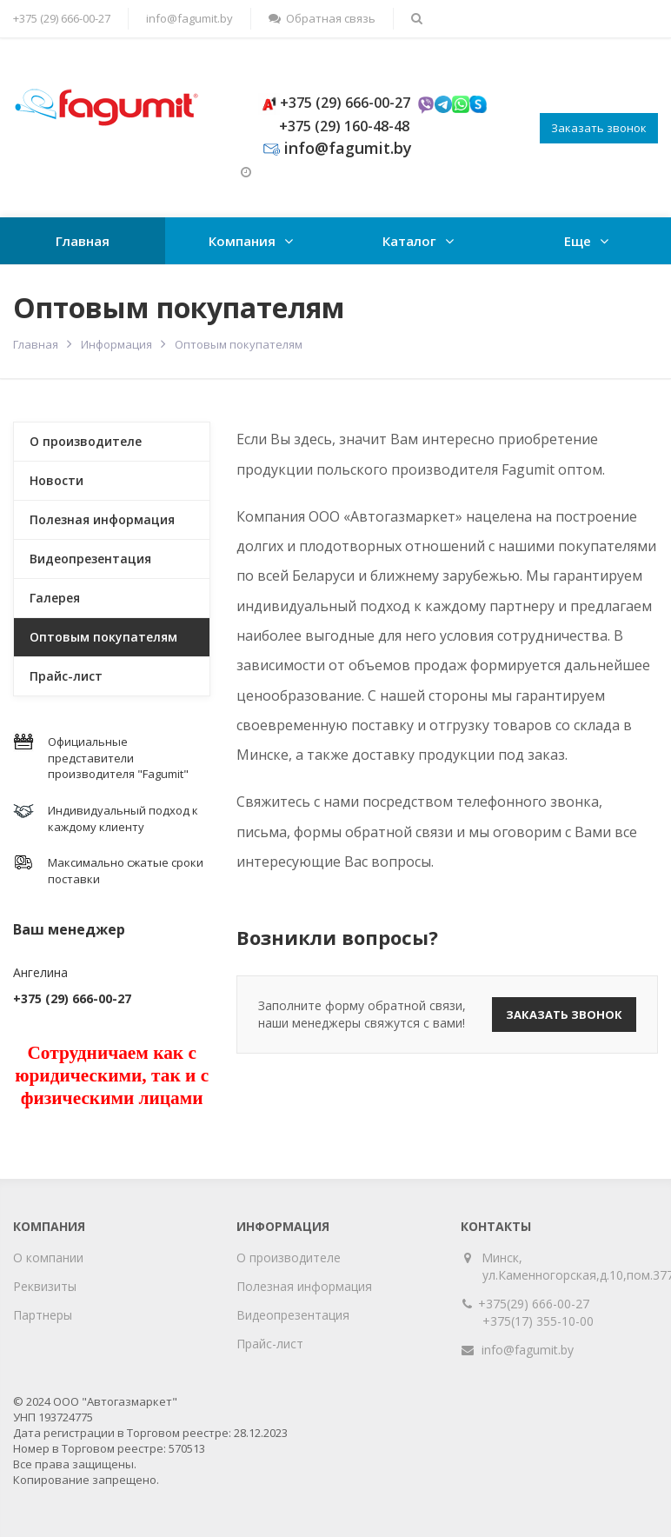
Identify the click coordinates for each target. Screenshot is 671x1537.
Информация (116, 344)
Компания (242, 241)
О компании (48, 1257)
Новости (56, 480)
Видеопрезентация (90, 558)
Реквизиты (44, 1286)
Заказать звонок (599, 128)
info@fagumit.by (189, 18)
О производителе (86, 441)
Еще (577, 241)
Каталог (409, 241)
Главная (83, 241)
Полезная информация (102, 519)
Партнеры (42, 1315)
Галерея (55, 597)
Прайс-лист (66, 676)
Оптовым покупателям (103, 637)
